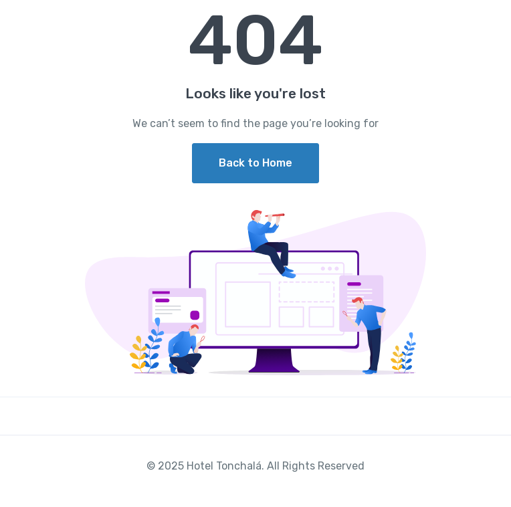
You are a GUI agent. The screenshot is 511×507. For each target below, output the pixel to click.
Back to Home (255, 163)
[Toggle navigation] (489, 22)
